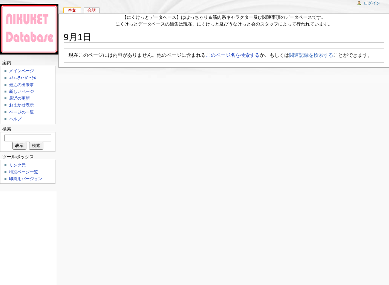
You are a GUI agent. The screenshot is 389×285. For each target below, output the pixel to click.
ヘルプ (15, 119)
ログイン (372, 3)
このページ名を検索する (233, 55)
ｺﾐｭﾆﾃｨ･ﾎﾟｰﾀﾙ (22, 78)
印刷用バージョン (25, 178)
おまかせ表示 (21, 105)
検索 (6, 129)
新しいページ (21, 91)
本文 (72, 10)
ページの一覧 (21, 112)
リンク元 (17, 165)
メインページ (21, 70)
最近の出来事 (21, 84)
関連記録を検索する (311, 55)
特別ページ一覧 (23, 172)
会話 (91, 10)
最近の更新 (19, 98)
